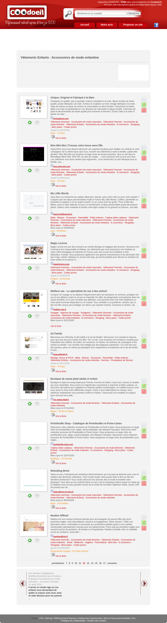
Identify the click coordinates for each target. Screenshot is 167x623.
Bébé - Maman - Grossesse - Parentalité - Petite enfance (77, 217)
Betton (54, 411)
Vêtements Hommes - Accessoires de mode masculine (76, 122)
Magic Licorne (59, 243)
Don (134, 618)
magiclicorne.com (60, 263)
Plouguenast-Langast (60, 551)
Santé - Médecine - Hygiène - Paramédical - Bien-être (92, 542)
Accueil (84, 24)
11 (80, 563)
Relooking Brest (60, 470)
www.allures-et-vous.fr (62, 491)
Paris (53, 133)
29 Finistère (62, 503)
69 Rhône (61, 231)
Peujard (54, 279)
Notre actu (107, 24)
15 (96, 563)
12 (84, 563)
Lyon (53, 231)
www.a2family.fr (59, 353)
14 (92, 563)
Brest (53, 503)
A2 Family (56, 333)
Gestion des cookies (96, 621)
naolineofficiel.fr (59, 536)
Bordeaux (55, 458)
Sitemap (49, 618)
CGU (41, 618)
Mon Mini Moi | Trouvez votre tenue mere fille (77, 145)
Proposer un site (133, 24)
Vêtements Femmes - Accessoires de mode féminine (86, 315)
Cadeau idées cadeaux (116, 217)
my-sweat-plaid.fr (60, 399)
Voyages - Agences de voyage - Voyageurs (71, 313)
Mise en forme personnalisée (116, 618)
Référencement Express (65, 618)
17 (104, 563)
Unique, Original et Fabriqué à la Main (72, 97)
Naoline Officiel (59, 515)
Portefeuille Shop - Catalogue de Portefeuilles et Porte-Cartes (86, 423)
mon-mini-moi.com (60, 165)
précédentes (58, 563)
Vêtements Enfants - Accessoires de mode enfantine (90, 124)
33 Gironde (65, 279)
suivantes (112, 563)
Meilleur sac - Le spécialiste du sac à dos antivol (79, 291)
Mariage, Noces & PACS (62, 358)
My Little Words (60, 193)
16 (100, 563)
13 (88, 563)
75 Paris (61, 133)
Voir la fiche (60, 138)
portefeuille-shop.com (62, 443)
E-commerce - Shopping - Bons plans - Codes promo (106, 318)
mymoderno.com (60, 118)
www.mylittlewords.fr (61, 213)
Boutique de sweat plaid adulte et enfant (74, 378)
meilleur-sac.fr (58, 308)
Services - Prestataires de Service (117, 360)
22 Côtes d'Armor (80, 551)
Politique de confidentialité (73, 621)
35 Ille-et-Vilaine (65, 411)
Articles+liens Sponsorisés (90, 618)
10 (76, 563)
